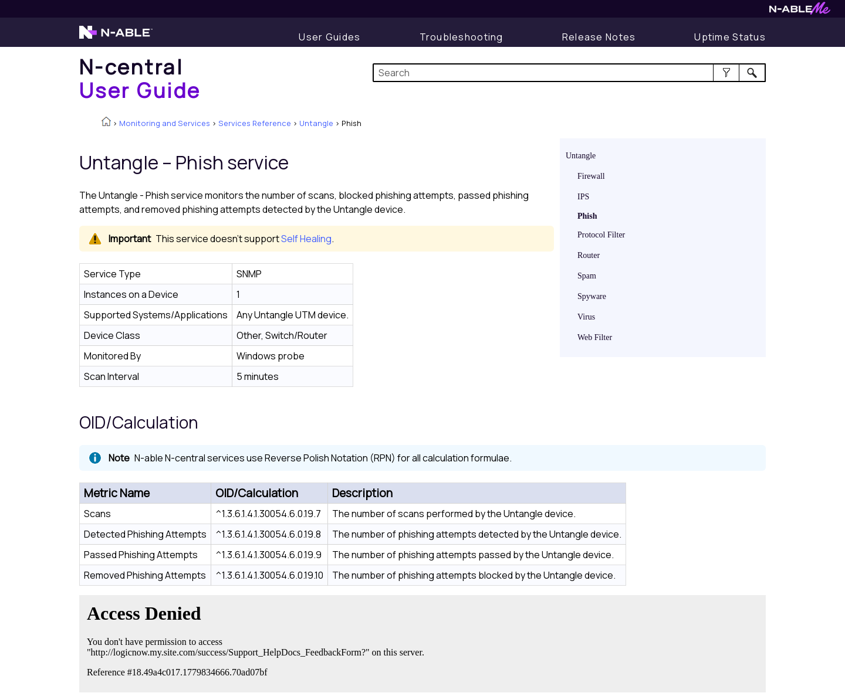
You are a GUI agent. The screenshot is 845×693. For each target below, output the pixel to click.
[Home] (140, 78)
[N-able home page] (116, 37)
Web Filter (594, 337)
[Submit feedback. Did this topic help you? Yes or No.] (258, 642)
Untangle (316, 123)
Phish (587, 216)
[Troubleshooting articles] (461, 36)
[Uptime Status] (730, 36)
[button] (726, 72)
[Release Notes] (599, 36)
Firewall (591, 176)
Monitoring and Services (164, 123)
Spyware (591, 296)
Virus (586, 316)
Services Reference (254, 123)
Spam (586, 275)
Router (588, 255)
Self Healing (306, 238)
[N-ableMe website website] (799, 11)
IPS (583, 196)
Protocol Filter (601, 234)
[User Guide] (329, 36)
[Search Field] (569, 72)
